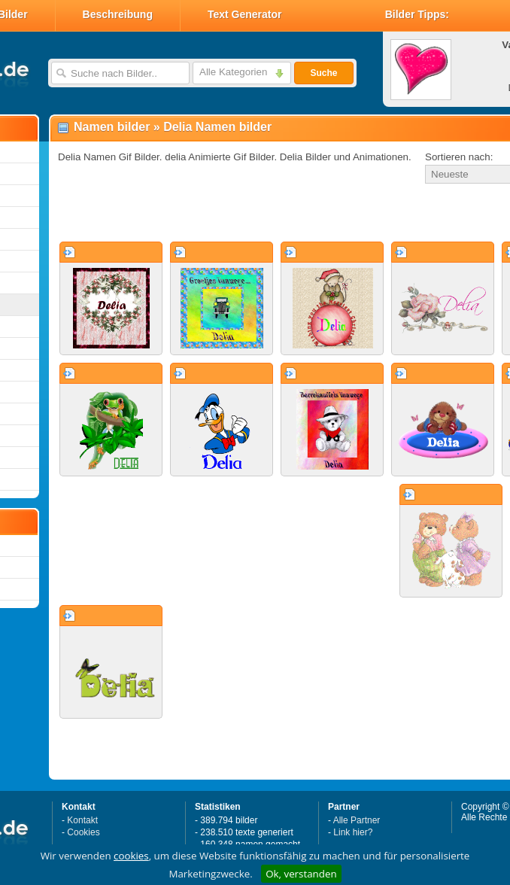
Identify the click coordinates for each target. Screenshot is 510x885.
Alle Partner (357, 820)
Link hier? (352, 832)
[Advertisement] (227, 214)
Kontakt (82, 820)
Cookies (83, 832)
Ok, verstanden (301, 873)
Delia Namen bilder (217, 126)
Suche (323, 73)
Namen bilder (112, 126)
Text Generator (245, 14)
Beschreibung (118, 14)
